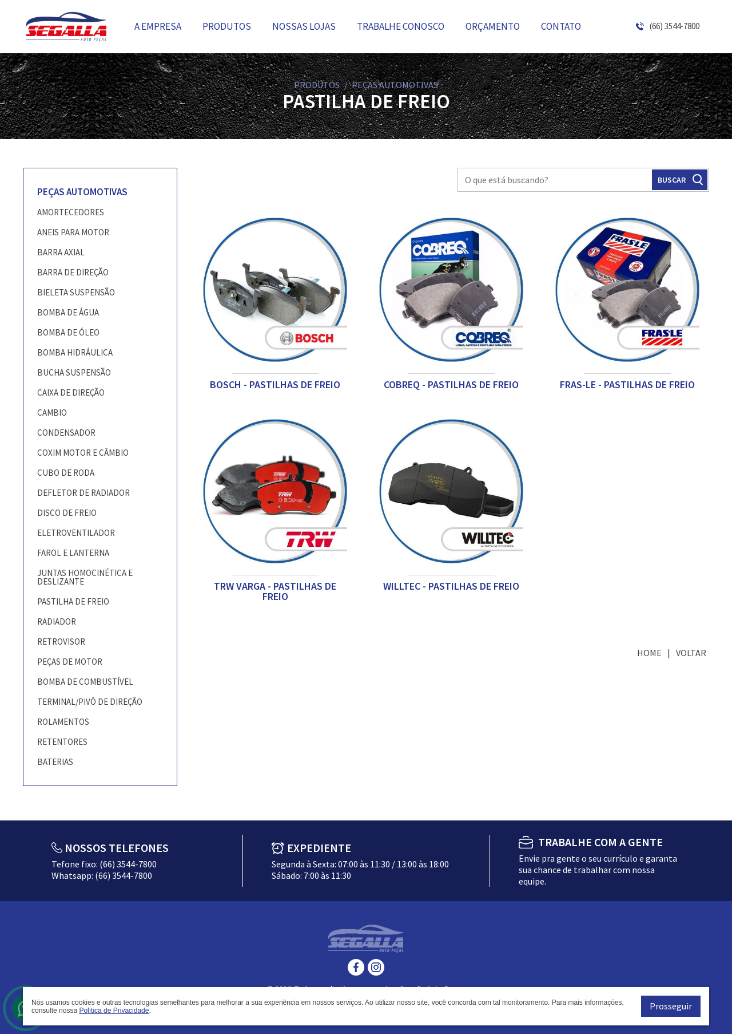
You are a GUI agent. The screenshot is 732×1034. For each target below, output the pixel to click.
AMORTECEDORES (70, 212)
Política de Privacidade (114, 1011)
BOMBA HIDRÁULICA (75, 352)
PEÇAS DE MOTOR (69, 661)
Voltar (691, 652)
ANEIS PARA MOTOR (73, 232)
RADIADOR (56, 621)
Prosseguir (671, 1006)
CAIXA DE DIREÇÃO (71, 392)
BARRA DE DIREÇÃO (73, 272)
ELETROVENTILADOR (76, 532)
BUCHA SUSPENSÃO (74, 372)
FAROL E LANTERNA (73, 552)
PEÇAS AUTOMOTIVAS (82, 192)
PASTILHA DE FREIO (73, 601)
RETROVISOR (61, 641)
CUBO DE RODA (65, 472)
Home (649, 652)
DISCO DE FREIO (67, 512)
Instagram (376, 967)
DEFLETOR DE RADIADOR (83, 492)
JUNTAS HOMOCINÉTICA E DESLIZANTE (85, 577)
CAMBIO (52, 412)
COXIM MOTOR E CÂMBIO (83, 452)
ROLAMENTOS (63, 721)
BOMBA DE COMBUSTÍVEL (85, 681)
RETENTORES (62, 741)
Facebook (356, 967)
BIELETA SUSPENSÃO (76, 292)
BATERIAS (55, 761)
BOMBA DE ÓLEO (68, 332)
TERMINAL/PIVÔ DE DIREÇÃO (89, 701)
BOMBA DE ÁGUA (68, 312)
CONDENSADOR (66, 432)
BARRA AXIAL (61, 252)
